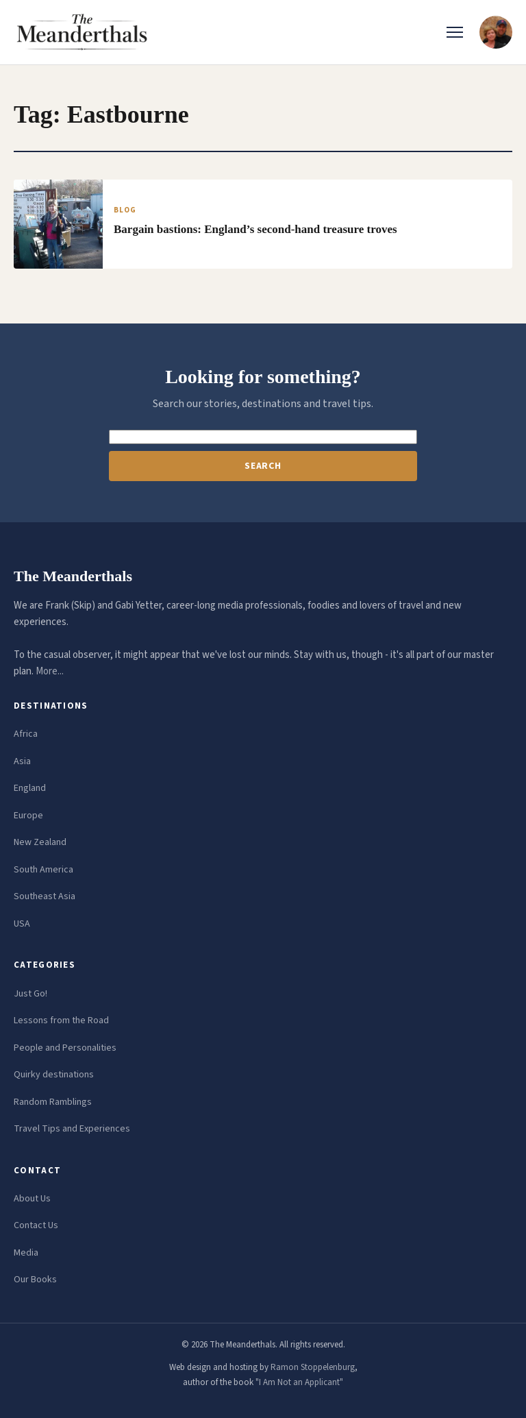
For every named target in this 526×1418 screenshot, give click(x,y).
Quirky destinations (54, 1074)
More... (50, 671)
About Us (32, 1199)
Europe (28, 815)
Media (26, 1253)
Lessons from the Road (61, 1020)
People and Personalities (65, 1048)
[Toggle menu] (454, 32)
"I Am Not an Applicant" (299, 1382)
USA (22, 924)
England (30, 788)
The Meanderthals (73, 576)
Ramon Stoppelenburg (313, 1367)
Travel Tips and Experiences (72, 1129)
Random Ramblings (53, 1102)
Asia (22, 761)
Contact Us (36, 1225)
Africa (26, 734)
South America (43, 870)
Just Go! (30, 994)
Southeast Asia (44, 896)
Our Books (35, 1279)
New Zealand (40, 842)
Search (263, 466)
